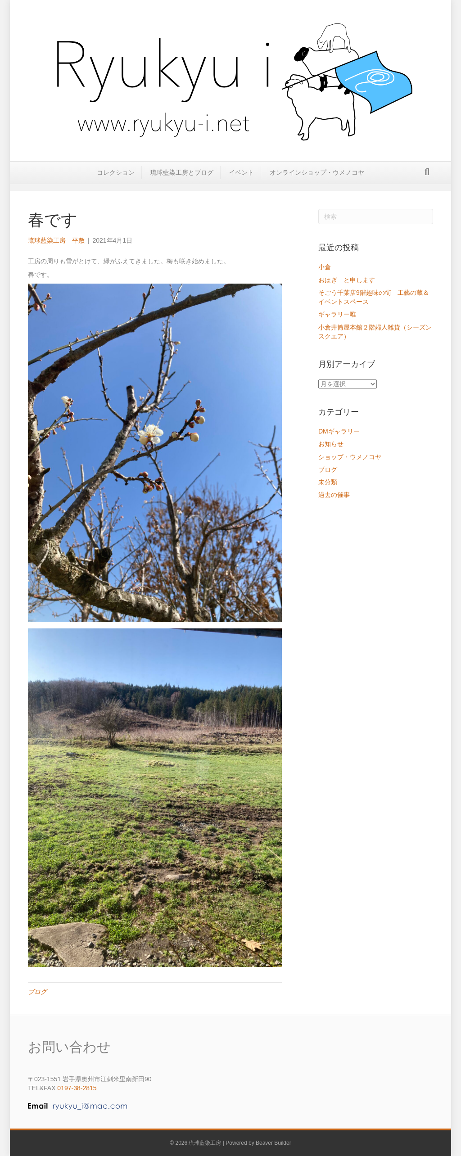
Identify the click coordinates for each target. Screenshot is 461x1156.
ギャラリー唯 (340, 314)
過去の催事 (334, 494)
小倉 (324, 267)
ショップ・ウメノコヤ (349, 457)
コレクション (116, 178)
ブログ (37, 991)
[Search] (427, 178)
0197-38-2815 (76, 1088)
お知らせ (330, 443)
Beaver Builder (273, 1143)
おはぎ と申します (346, 280)
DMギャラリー (339, 431)
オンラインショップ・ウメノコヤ (317, 178)
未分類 (327, 482)
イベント (241, 178)
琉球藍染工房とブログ (181, 178)
